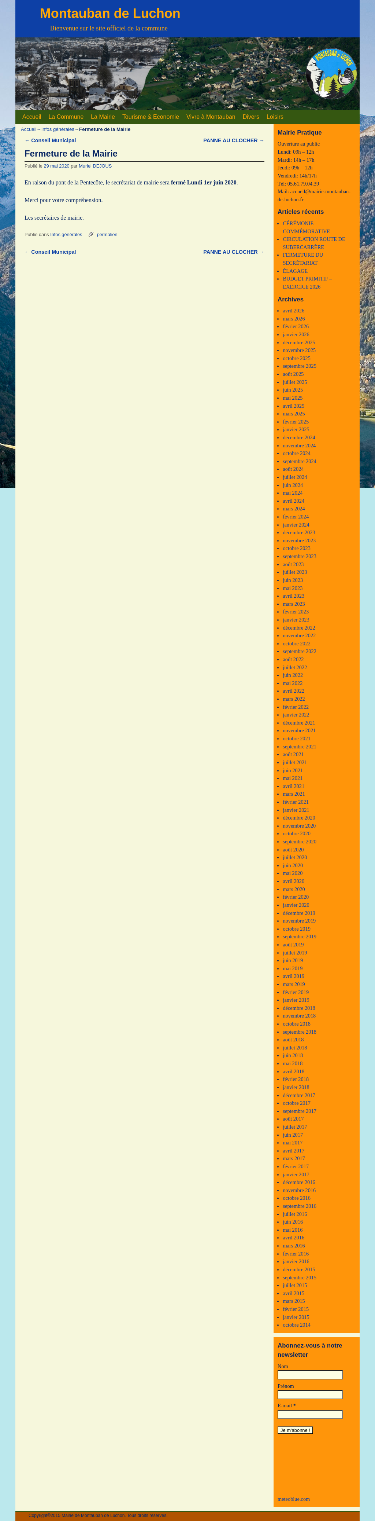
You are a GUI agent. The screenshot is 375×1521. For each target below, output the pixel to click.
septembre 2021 (299, 746)
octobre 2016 (297, 1198)
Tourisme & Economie (150, 117)
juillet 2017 (295, 1127)
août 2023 (293, 564)
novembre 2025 (299, 350)
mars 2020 (294, 889)
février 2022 (296, 707)
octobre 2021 (297, 738)
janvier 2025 (296, 429)
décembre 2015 (299, 1269)
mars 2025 (294, 414)
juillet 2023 (295, 572)
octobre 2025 (297, 358)
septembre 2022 (299, 651)
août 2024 (293, 469)
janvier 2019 (296, 1000)
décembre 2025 (299, 342)
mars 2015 (294, 1301)
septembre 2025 (299, 366)
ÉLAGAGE (295, 271)
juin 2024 (293, 485)
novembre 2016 (299, 1190)
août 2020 (293, 850)
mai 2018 (292, 1063)
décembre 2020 (299, 818)
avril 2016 (293, 1237)
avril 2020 (293, 881)
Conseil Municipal (50, 140)
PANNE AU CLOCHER (233, 140)
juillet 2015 (295, 1285)
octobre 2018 (297, 1024)
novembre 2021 (299, 730)
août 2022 (293, 659)
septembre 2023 (299, 556)
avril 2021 (293, 786)
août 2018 (293, 1039)
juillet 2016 (295, 1214)
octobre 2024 (297, 453)
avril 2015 (293, 1293)
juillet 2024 (295, 477)
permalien (107, 234)
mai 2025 (292, 398)
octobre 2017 (297, 1103)
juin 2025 (293, 390)
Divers (251, 117)
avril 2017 (293, 1151)
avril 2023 (293, 596)
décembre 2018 (299, 1008)
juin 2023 (293, 580)
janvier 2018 (296, 1087)
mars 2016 (294, 1246)
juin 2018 (293, 1055)
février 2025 (296, 422)
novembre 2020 (299, 826)
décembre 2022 (299, 628)
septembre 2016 (299, 1206)
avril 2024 (293, 501)
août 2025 (293, 374)
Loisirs (275, 117)
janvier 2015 (296, 1317)
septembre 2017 (299, 1111)
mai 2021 (292, 778)
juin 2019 (293, 960)
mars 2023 (294, 604)
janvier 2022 (296, 715)
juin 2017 (293, 1135)
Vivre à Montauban (210, 117)
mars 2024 (294, 509)
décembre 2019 (299, 913)
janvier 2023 (296, 620)
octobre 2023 (297, 548)
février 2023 (296, 612)
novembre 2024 (299, 445)
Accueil (31, 117)
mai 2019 (292, 968)
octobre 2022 (297, 643)
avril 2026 (293, 311)
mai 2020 (292, 873)
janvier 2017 (296, 1174)
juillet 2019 (295, 953)
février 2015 (296, 1309)
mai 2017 (292, 1143)
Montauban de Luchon (110, 13)
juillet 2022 (295, 667)
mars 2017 (294, 1158)
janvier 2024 (296, 525)
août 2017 (293, 1119)
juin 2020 (293, 865)
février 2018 (296, 1079)
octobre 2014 (297, 1325)
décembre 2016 (299, 1182)
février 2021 (296, 802)
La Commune (65, 117)
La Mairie (103, 117)
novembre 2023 (299, 540)
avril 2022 (293, 691)
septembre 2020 (299, 841)
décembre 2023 (299, 532)
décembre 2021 (299, 723)
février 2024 (296, 517)
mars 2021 (294, 794)
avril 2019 (293, 976)
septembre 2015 (299, 1277)
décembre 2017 (299, 1095)
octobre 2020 (297, 833)
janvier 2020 (296, 905)
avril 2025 (293, 406)
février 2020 (296, 897)
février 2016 (296, 1254)
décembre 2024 (299, 437)
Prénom (286, 1386)
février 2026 (296, 326)
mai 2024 (292, 493)
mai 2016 (292, 1230)
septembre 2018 (299, 1032)
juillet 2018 (295, 1048)
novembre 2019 (299, 921)
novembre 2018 (299, 1016)
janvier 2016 (296, 1261)
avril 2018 (293, 1071)
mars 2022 (294, 699)
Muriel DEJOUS (95, 166)
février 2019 (296, 992)
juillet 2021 (295, 762)
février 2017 (296, 1166)
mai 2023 (292, 588)
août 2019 (293, 945)
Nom (283, 1366)
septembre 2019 (299, 936)
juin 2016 (293, 1222)
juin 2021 (293, 770)
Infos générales (57, 129)
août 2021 (293, 754)
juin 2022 (293, 675)
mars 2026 (294, 319)
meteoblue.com (294, 1499)
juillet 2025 (295, 382)
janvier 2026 (296, 334)
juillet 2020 (295, 857)
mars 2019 (294, 984)
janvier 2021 (296, 810)
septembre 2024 (299, 461)
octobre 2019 (297, 929)
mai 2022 (292, 683)
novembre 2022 (299, 635)
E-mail (287, 1405)
